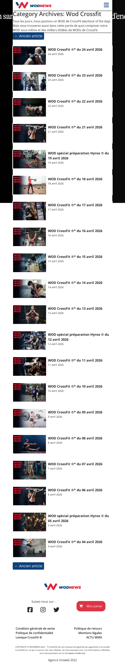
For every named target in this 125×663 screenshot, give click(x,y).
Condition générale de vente (35, 628)
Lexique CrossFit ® (29, 637)
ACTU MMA (94, 637)
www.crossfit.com (76, 653)
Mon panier (91, 606)
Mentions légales (90, 633)
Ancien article (28, 35)
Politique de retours (88, 628)
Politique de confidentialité (34, 633)
